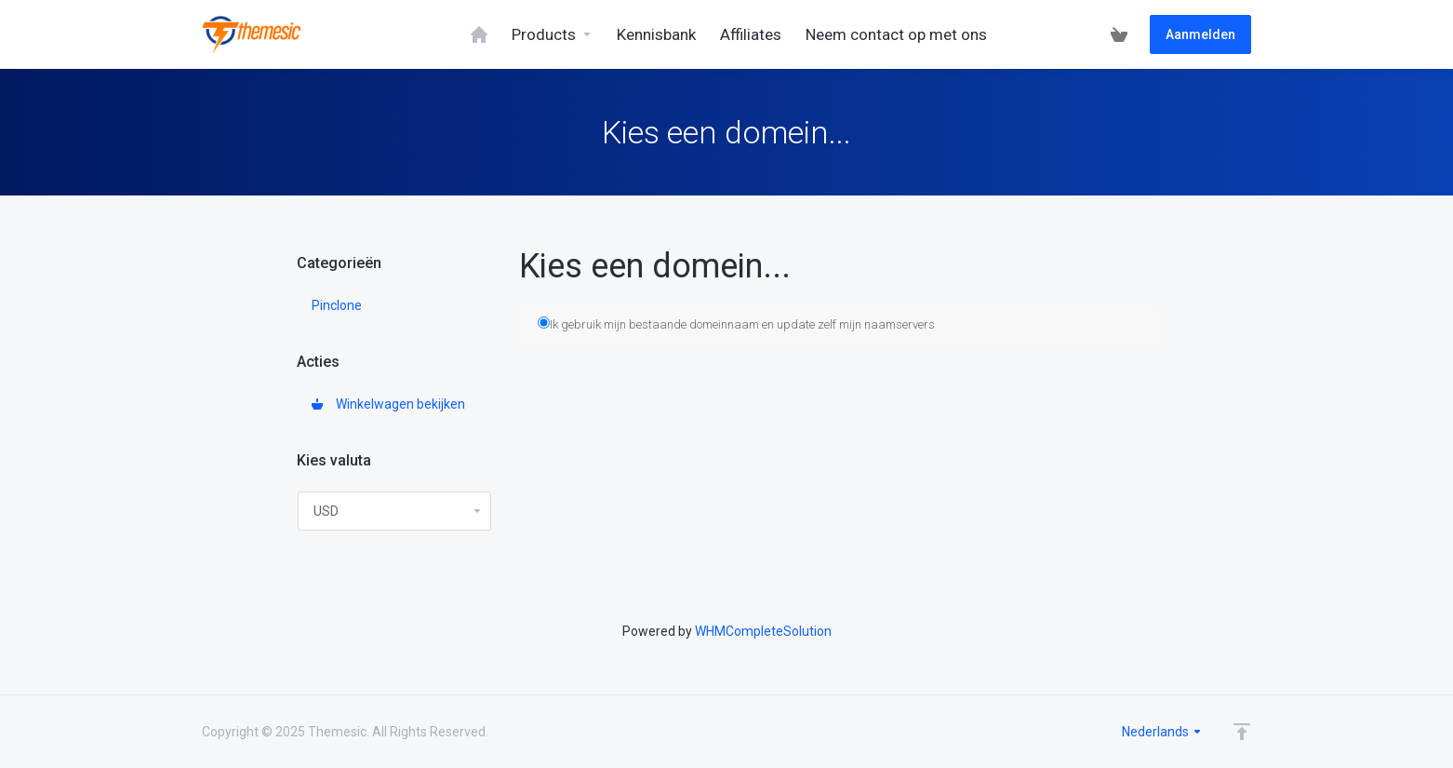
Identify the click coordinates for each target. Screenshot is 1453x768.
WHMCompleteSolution (763, 631)
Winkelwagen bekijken (388, 404)
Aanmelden (1200, 34)
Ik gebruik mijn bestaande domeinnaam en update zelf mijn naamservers (736, 324)
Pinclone (337, 305)
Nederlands (1162, 731)
